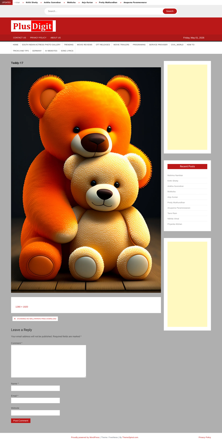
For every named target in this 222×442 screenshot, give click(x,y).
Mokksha (71, 2)
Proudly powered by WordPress (85, 437)
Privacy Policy (38, 37)
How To (190, 45)
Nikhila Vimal (173, 219)
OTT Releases (103, 45)
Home (15, 45)
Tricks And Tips (21, 51)
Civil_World (177, 45)
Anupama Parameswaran (135, 2)
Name (15, 383)
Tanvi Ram (172, 213)
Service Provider (158, 45)
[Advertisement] (187, 107)
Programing (139, 45)
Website (15, 408)
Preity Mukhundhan (108, 2)
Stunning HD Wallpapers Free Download (36, 319)
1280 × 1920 (21, 307)
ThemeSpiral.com (130, 437)
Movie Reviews (84, 45)
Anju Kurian (87, 2)
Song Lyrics (67, 51)
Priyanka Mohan (174, 224)
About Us (56, 37)
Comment (16, 343)
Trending (68, 45)
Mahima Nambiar (175, 175)
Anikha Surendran (52, 2)
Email (14, 396)
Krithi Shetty (32, 2)
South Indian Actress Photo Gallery (41, 45)
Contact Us (19, 37)
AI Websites (51, 51)
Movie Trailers (121, 45)
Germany (37, 51)
